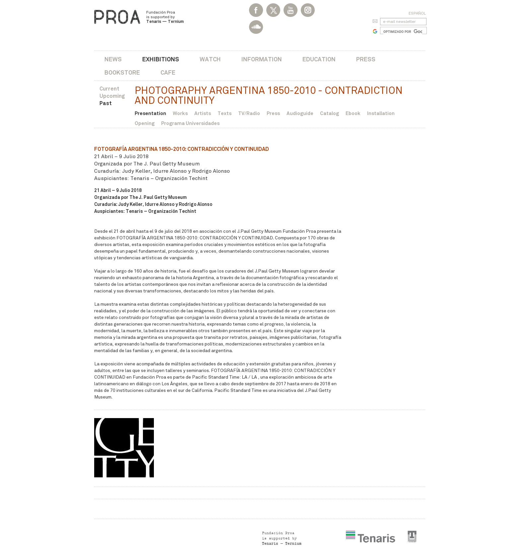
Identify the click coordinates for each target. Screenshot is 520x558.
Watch (210, 59)
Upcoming (112, 96)
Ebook (353, 113)
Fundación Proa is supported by (165, 17)
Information (261, 59)
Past (105, 103)
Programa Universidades (190, 123)
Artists (202, 113)
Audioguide (300, 113)
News (113, 59)
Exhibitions (160, 59)
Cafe (168, 72)
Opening (145, 123)
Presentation (150, 113)
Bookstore (122, 72)
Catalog (329, 113)
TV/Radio (249, 113)
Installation (381, 113)
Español (417, 13)
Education (319, 59)
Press (365, 59)
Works (180, 113)
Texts (224, 113)
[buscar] (402, 31)
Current (109, 88)
